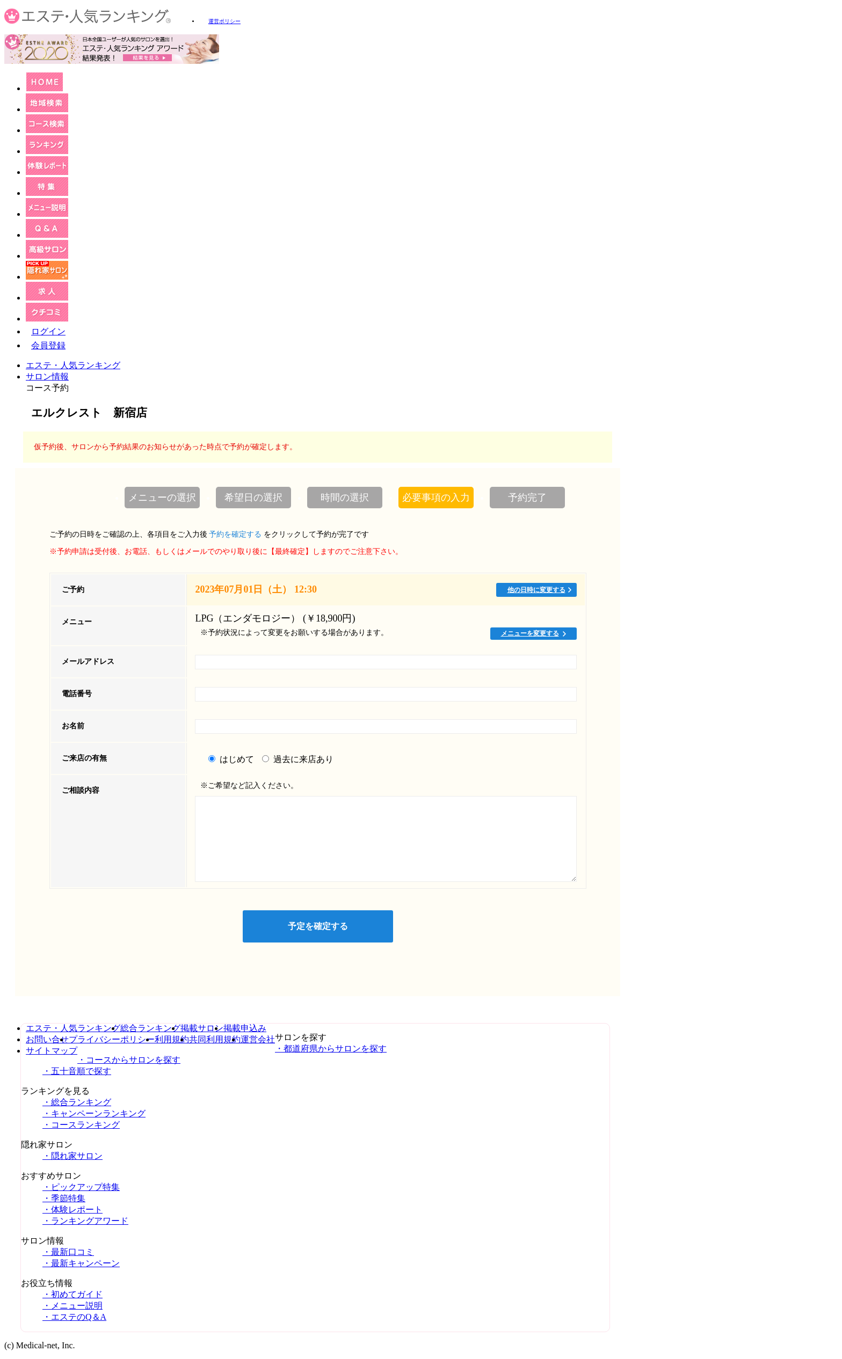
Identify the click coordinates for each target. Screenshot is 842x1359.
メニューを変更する (530, 633)
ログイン (48, 331)
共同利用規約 (215, 1039)
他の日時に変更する (536, 590)
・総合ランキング (76, 1102)
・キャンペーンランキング (94, 1113)
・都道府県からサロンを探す (331, 1048)
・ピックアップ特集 (81, 1187)
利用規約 (172, 1039)
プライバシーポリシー (112, 1039)
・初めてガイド (72, 1294)
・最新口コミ (68, 1251)
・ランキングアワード (85, 1220)
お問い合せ (47, 1039)
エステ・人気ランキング (73, 365)
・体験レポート (72, 1209)
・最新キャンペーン (81, 1263)
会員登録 (48, 345)
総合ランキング (150, 1028)
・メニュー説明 (72, 1305)
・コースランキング (81, 1124)
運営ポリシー (224, 21)
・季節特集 (63, 1198)
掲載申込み (244, 1028)
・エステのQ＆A (74, 1316)
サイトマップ (51, 1050)
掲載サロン (201, 1028)
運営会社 (258, 1039)
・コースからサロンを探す (128, 1059)
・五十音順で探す (76, 1071)
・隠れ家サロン (72, 1155)
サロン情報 (47, 376)
